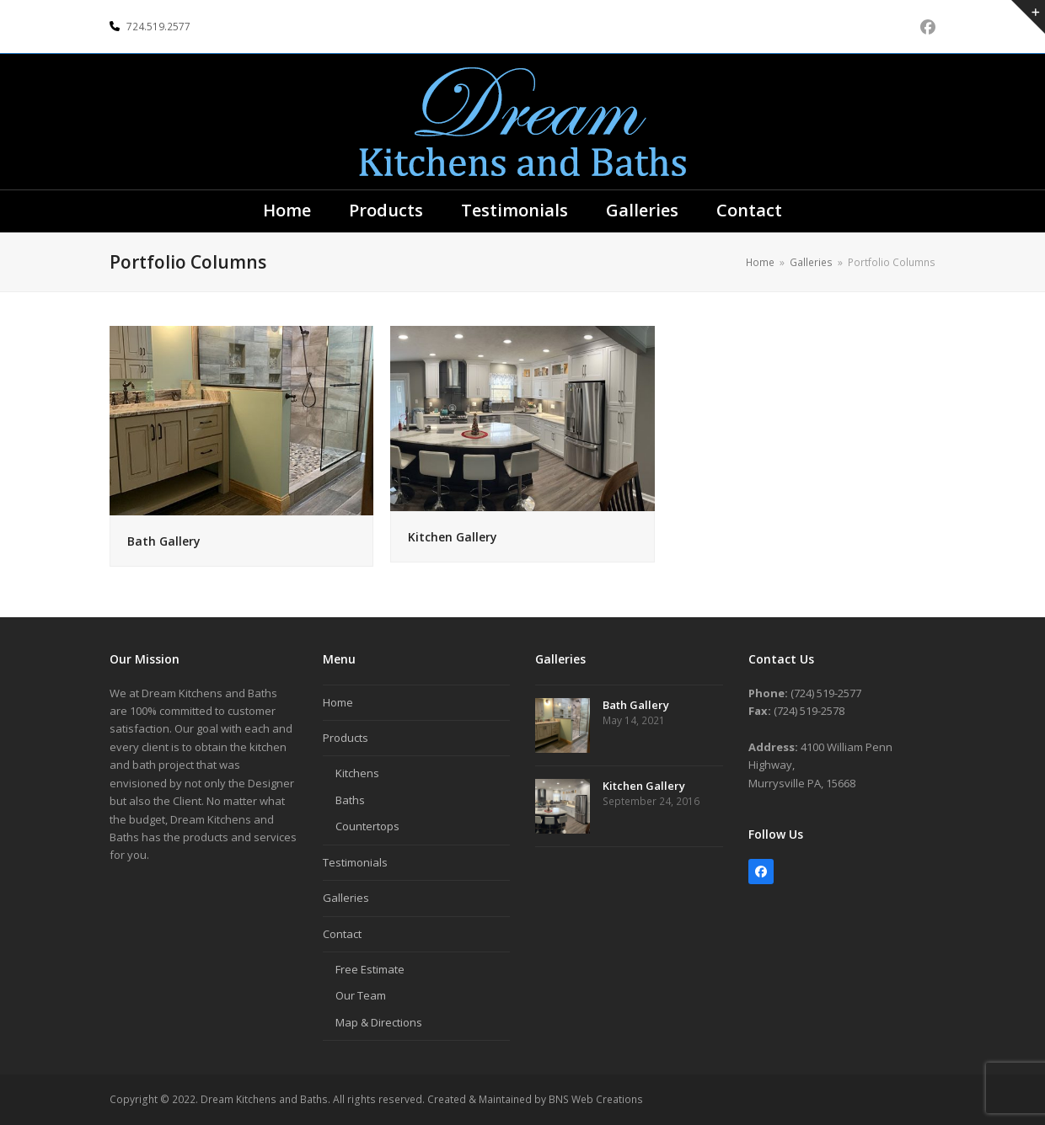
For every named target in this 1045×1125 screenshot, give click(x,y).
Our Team (360, 995)
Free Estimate (370, 969)
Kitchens (357, 773)
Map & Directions (378, 1022)
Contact (342, 933)
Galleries (346, 897)
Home (338, 702)
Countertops (367, 826)
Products (345, 737)
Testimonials (355, 862)
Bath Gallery (164, 541)
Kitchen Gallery (452, 537)
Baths (350, 800)
